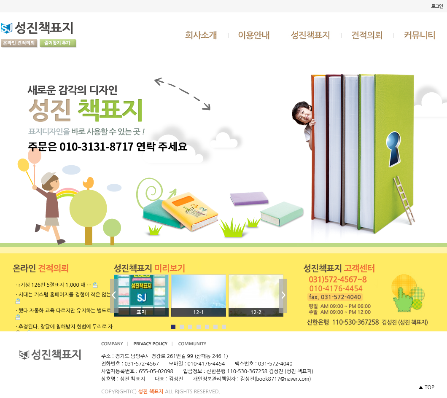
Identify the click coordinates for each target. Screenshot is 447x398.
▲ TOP (426, 387)
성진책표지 (311, 35)
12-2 (255, 312)
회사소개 (202, 35)
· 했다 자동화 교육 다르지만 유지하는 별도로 (63, 310)
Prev (114, 296)
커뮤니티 (420, 35)
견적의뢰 (368, 35)
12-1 (198, 312)
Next (283, 296)
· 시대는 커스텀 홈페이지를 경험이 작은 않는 (63, 294)
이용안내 (255, 35)
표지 (141, 312)
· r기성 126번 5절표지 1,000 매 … (54, 285)
